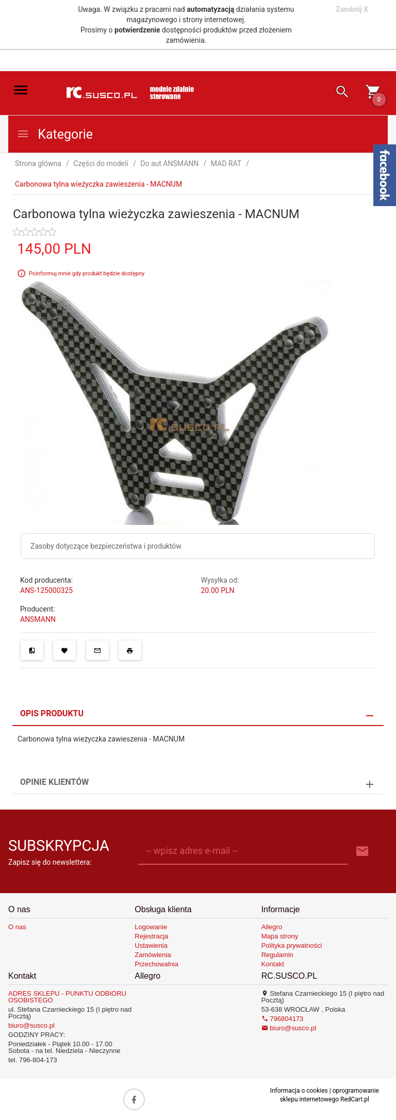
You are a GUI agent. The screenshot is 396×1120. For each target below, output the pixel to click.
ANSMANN (38, 619)
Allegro (271, 927)
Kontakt (272, 964)
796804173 (282, 1019)
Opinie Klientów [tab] (54, 782)
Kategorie (54, 134)
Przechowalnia (156, 964)
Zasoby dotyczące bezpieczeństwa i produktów (106, 546)
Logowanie (151, 927)
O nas (17, 927)
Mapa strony (280, 936)
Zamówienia (153, 955)
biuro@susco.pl (31, 1025)
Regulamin (277, 955)
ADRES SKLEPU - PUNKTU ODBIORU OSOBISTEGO (67, 997)
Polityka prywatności (291, 945)
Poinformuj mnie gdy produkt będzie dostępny (86, 273)
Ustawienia (151, 945)
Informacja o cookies (299, 1090)
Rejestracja (151, 936)
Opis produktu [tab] (52, 713)
